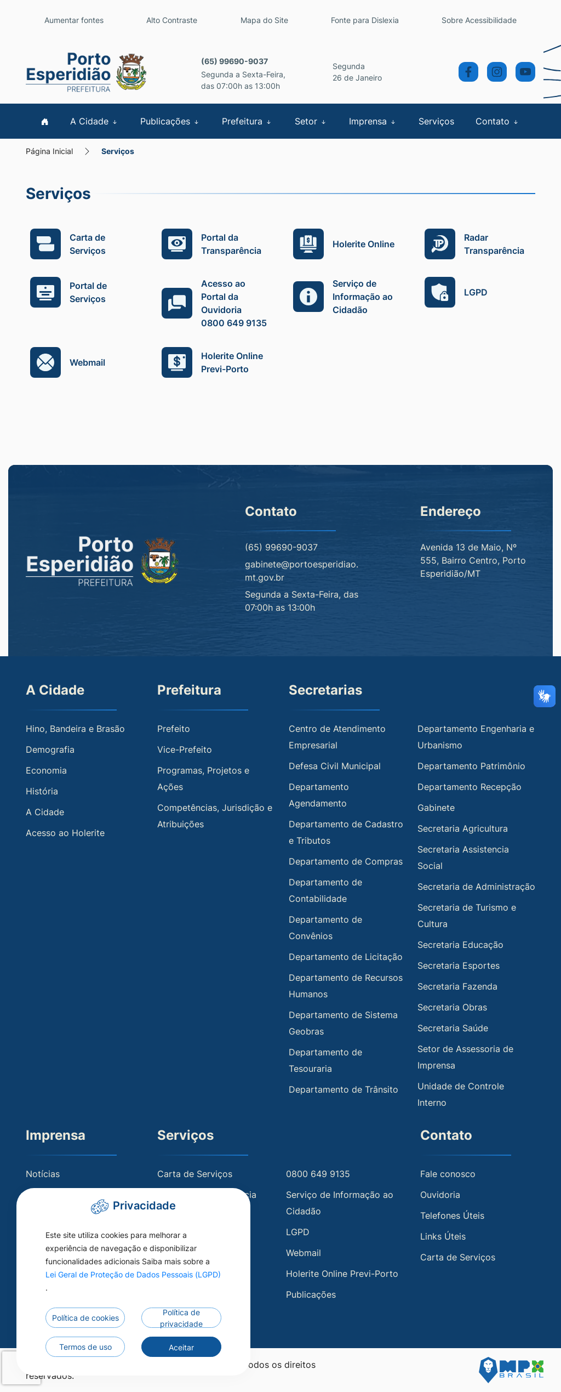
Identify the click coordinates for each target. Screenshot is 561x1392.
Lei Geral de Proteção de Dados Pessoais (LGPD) (133, 1274)
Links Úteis (443, 1236)
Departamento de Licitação (346, 956)
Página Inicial (49, 151)
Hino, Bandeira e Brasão (75, 728)
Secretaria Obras (452, 1007)
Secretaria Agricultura (462, 828)
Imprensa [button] (373, 121)
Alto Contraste (171, 20)
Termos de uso (85, 1346)
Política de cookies (85, 1317)
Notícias (43, 1173)
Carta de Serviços (194, 1173)
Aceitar (181, 1347)
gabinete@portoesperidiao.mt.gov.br (301, 571)
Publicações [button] (170, 121)
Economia (46, 770)
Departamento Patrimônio (471, 765)
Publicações (311, 1294)
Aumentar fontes (74, 20)
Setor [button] (311, 121)
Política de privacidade (181, 1318)
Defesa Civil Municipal (335, 765)
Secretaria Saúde (452, 1027)
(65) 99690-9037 (234, 61)
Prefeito (173, 728)
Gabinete (436, 807)
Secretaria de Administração (476, 886)
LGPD (298, 1231)
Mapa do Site (264, 20)
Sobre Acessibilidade (479, 20)
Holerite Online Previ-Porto (342, 1273)
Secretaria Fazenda (457, 986)
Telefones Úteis (452, 1215)
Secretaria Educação (460, 944)
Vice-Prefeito (184, 749)
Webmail (303, 1252)
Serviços (436, 121)
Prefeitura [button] (247, 121)
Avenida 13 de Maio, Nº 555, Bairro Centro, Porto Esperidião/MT (473, 560)
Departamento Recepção (469, 786)
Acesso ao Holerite (65, 832)
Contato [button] (498, 121)
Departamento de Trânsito (343, 1089)
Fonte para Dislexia (365, 20)
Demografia (50, 749)
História (42, 791)
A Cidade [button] (94, 121)
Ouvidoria (440, 1194)
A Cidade (45, 811)
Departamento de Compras (346, 861)
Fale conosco (448, 1173)
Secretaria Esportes (458, 965)
